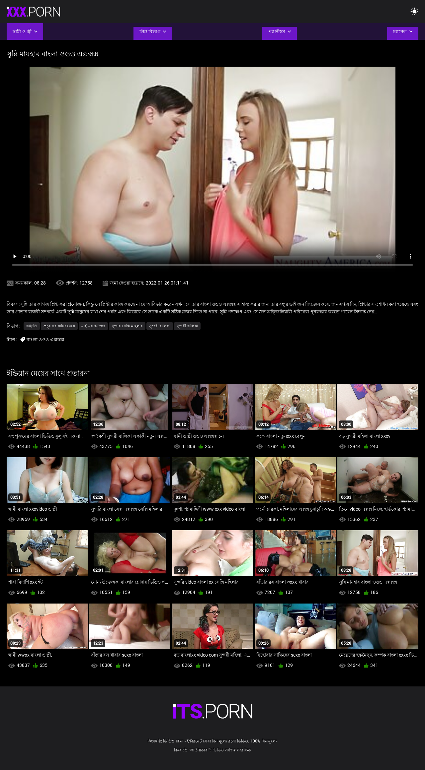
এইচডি (31, 326)
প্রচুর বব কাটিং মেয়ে (59, 326)
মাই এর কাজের (93, 326)
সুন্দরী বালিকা (159, 326)
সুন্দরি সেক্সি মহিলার (127, 326)
